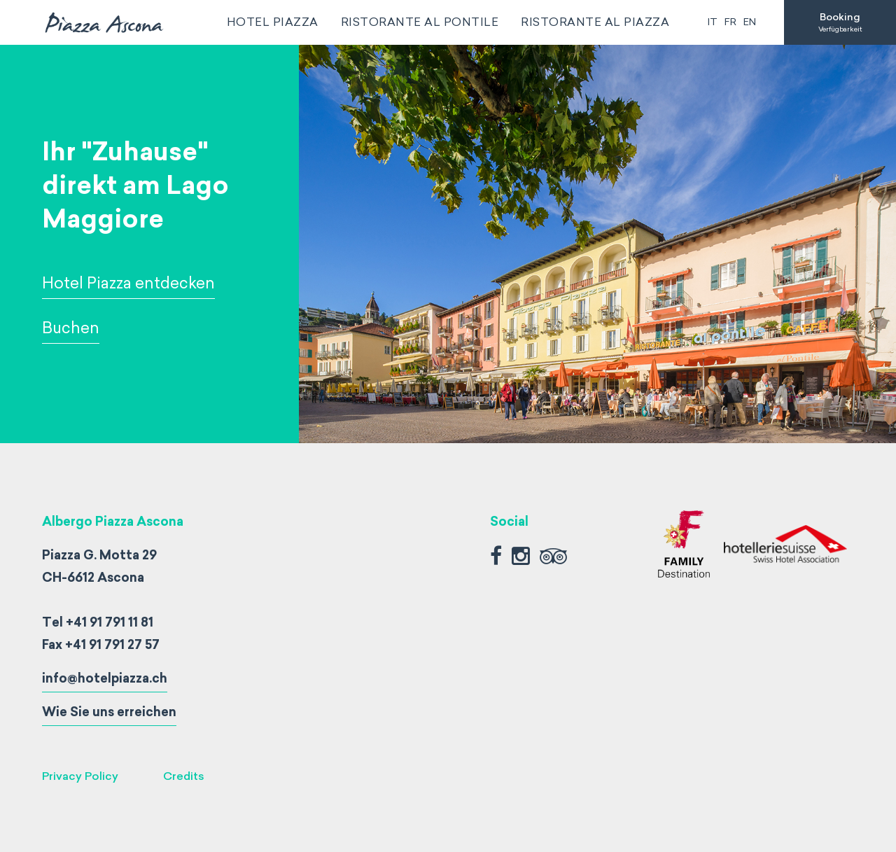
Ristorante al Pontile (420, 22)
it (713, 22)
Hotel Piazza (272, 22)
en (749, 22)
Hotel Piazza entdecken (128, 283)
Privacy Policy (80, 776)
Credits (183, 776)
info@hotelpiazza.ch (104, 678)
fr (730, 22)
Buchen (70, 328)
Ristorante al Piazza (595, 22)
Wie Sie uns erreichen (109, 712)
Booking (840, 22)
